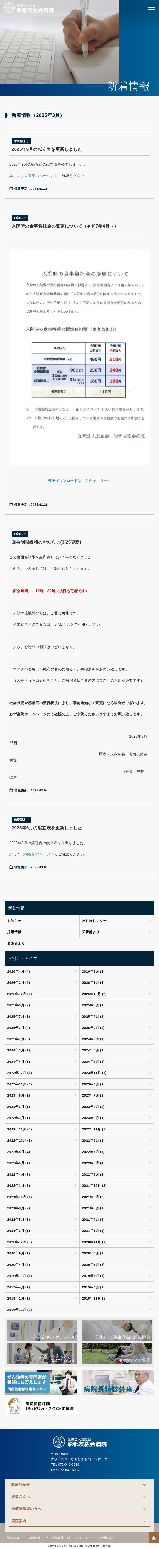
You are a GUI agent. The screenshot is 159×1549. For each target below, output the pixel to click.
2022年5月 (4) (93, 1163)
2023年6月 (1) (18, 1107)
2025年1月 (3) (18, 1039)
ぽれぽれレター (94, 921)
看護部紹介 (14, 1538)
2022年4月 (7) (18, 1174)
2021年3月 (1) (18, 1231)
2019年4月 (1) (18, 1287)
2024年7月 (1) (18, 1050)
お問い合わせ (109, 1538)
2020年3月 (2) (93, 1264)
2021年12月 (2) (94, 1185)
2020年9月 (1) (18, 1253)
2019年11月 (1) (19, 1276)
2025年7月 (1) (18, 1016)
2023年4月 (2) (93, 1107)
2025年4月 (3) (93, 1016)
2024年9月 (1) (93, 1039)
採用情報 (14, 932)
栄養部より (90, 932)
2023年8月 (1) (18, 1095)
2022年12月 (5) (19, 1129)
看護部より (16, 943)
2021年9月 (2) (93, 1197)
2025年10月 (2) (94, 994)
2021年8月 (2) (18, 1208)
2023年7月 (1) (93, 1095)
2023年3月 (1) (18, 1118)
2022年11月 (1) (94, 1129)
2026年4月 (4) (18, 971)
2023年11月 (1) (94, 1073)
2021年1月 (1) (93, 1231)
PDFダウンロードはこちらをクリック (80, 481)
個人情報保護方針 (58, 1538)
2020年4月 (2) (18, 1264)
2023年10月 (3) (19, 1084)
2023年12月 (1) (19, 1073)
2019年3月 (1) (93, 1287)
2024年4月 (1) (18, 1061)
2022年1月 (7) (18, 1185)
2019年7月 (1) (93, 1276)
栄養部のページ (37, 176)
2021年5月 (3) (18, 1219)
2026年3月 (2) (93, 971)
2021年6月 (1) (93, 1208)
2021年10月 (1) (19, 1197)
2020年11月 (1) (94, 1242)
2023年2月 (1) (93, 1118)
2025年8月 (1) (93, 1005)
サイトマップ (85, 1538)
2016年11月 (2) (19, 1310)
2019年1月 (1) (18, 1298)
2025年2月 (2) (93, 1028)
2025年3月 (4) (18, 1028)
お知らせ (14, 921)
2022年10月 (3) (19, 1140)
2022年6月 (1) (18, 1163)
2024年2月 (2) (93, 1061)
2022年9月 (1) (93, 1140)
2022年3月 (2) (93, 1174)
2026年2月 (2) (18, 982)
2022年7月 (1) (93, 1152)
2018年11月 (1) (94, 1298)
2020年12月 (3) (19, 1242)
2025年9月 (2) (18, 1005)
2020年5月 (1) (93, 1253)
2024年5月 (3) (93, 1050)
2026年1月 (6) (93, 982)
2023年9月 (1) (93, 1084)
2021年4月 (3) (93, 1219)
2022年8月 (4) (18, 1152)
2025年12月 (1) (19, 994)
